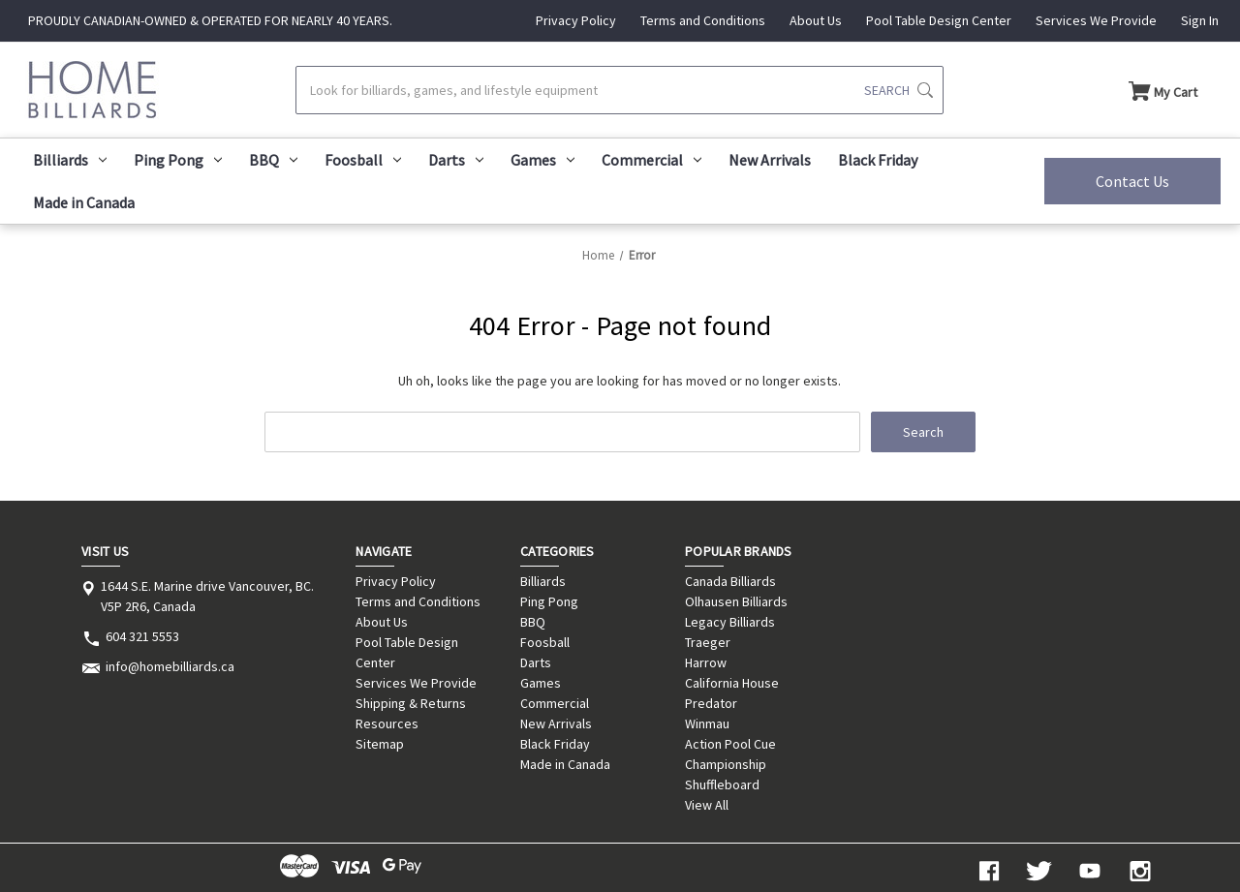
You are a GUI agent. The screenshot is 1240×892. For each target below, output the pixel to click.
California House (732, 683)
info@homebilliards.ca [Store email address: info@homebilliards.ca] (170, 666)
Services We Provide (1096, 20)
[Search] (619, 90)
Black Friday (877, 159)
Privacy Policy (576, 20)
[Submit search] (898, 90)
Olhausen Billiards (736, 601)
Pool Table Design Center (938, 20)
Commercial (651, 159)
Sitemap (380, 744)
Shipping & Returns (411, 703)
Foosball (363, 159)
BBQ (273, 159)
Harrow (706, 662)
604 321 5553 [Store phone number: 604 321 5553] (142, 636)
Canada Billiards (730, 581)
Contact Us (1132, 181)
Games (542, 159)
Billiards (70, 159)
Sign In (1200, 20)
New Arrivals (769, 159)
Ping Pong (178, 159)
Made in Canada (84, 202)
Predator (711, 703)
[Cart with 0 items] (1163, 90)
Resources (387, 723)
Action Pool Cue (730, 744)
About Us (816, 20)
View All (706, 805)
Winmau (707, 723)
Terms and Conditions (702, 20)
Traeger (707, 642)
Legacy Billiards (730, 622)
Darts (455, 159)
